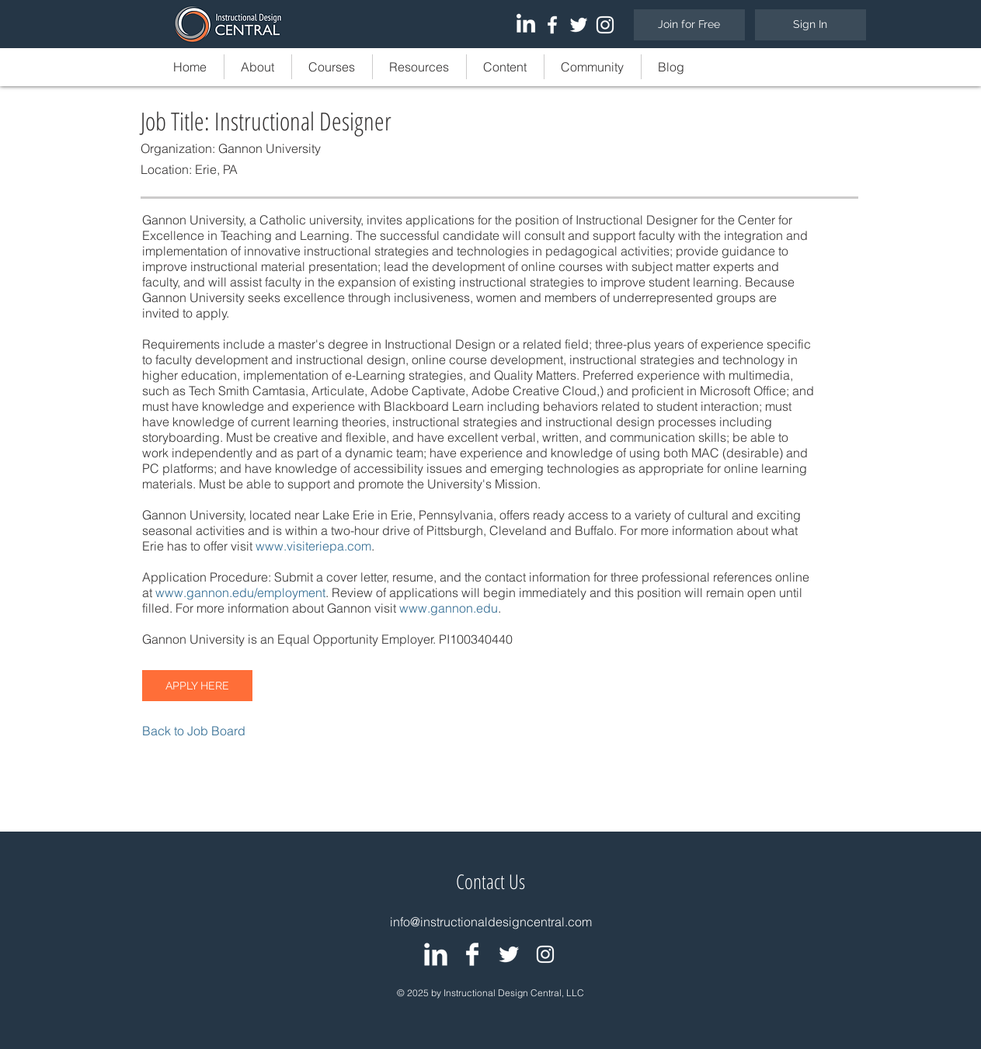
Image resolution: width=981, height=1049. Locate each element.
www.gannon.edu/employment (240, 592)
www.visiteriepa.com (313, 546)
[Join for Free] (689, 24)
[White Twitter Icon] (578, 24)
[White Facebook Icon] (552, 24)
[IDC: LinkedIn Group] (435, 954)
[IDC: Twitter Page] (508, 954)
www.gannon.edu (448, 608)
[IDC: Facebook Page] (472, 954)
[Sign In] (810, 24)
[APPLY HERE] (197, 685)
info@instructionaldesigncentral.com (491, 921)
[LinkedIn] (525, 24)
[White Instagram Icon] (605, 24)
